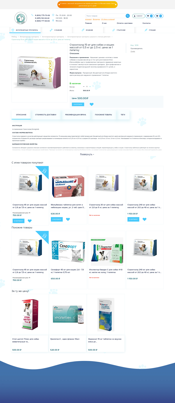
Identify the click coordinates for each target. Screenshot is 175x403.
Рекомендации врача (75, 114)
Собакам (56, 30)
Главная (88, 23)
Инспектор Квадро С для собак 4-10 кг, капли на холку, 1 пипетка (105, 271)
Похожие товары (103, 114)
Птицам (150, 30)
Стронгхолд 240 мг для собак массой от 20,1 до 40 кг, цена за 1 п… (144, 206)
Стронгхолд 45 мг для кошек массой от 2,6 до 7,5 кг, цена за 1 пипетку (30, 206)
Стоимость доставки (45, 114)
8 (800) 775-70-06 (42, 15)
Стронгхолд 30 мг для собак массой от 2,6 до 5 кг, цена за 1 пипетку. (106, 206)
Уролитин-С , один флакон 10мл (64, 339)
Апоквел (88, 19)
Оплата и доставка (124, 23)
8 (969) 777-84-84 (42, 21)
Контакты (147, 23)
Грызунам (118, 30)
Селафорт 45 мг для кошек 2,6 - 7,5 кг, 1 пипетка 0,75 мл (67, 271)
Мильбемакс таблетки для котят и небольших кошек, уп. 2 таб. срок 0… (68, 206)
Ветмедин (96, 19)
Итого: (72, 90)
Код (132, 45)
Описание (21, 114)
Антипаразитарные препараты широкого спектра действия (88, 37)
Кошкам (87, 30)
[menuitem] (25, 30)
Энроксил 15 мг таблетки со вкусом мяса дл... (104, 340)
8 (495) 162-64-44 (42, 18)
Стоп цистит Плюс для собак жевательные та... (25, 340)
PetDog (14, 37)
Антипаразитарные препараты (53, 37)
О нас (104, 23)
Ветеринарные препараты (24, 30)
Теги (123, 114)
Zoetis (133, 51)
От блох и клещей (108, 19)
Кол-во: (72, 87)
